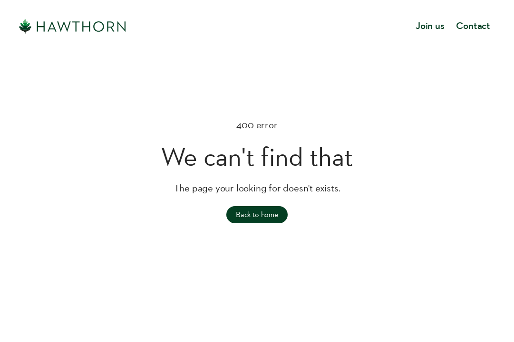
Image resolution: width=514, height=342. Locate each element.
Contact (473, 26)
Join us (430, 26)
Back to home (257, 214)
